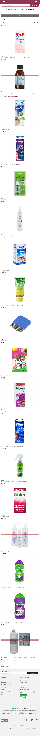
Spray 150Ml (4, 411)
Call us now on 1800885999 (20, 726)
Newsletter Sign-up (6, 682)
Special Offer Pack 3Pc (7, 552)
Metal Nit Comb (5, 340)
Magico (26, 728)
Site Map (3, 692)
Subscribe (33, 673)
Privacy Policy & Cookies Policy (27, 691)
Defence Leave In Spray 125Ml (9, 235)
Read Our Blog (5, 694)
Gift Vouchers (23, 682)
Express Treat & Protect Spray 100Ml (10, 164)
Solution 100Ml (5, 516)
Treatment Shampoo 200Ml (8, 129)
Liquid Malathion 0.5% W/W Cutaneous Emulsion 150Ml (15, 57)
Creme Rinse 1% (5, 270)
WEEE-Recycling (5, 691)
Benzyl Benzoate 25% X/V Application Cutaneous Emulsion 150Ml (18, 93)
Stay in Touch (4, 671)
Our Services (4, 689)
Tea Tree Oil (4, 199)
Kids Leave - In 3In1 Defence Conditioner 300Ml (13, 622)
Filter (20, 16)
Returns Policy (24, 680)
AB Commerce (36, 728)
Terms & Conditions (25, 689)
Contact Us (4, 680)
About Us (3, 679)
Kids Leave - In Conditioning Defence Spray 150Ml (14, 481)
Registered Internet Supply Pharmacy (29, 692)
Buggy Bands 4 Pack (6, 375)
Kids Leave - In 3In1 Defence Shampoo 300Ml (13, 587)
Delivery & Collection (25, 679)
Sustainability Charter (6, 684)
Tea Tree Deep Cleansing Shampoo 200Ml (12, 305)
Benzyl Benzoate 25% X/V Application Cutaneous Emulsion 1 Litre (18, 657)
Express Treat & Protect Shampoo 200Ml (12, 446)
